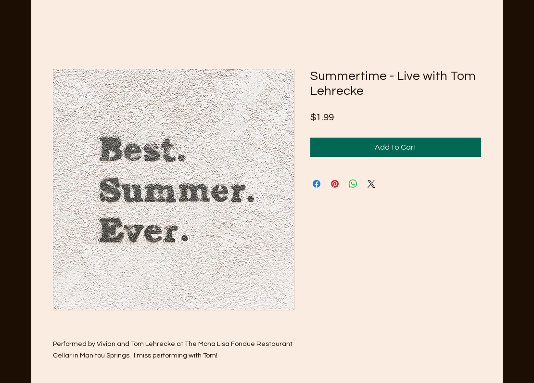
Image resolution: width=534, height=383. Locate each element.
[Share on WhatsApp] (353, 184)
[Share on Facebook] (316, 184)
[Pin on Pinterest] (335, 184)
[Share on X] (371, 184)
